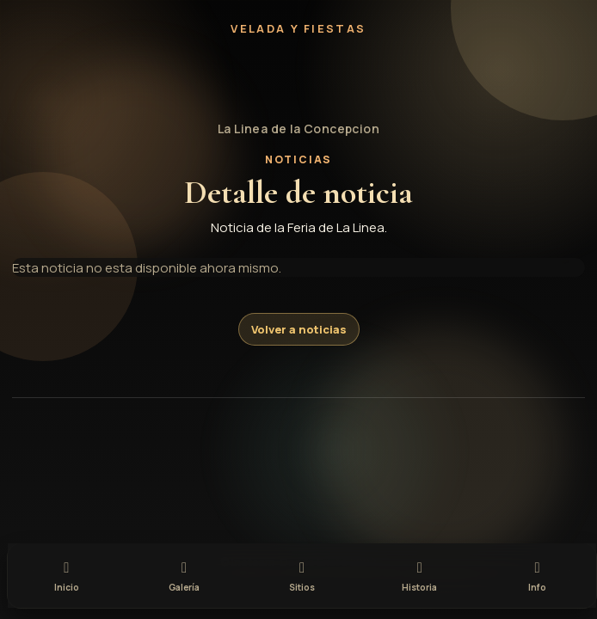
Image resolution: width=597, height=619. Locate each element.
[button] (298, 79)
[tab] (67, 574)
